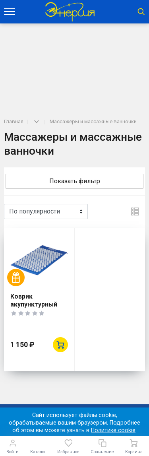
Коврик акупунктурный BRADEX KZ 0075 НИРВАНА (35, 308)
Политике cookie (113, 430)
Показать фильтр (74, 181)
